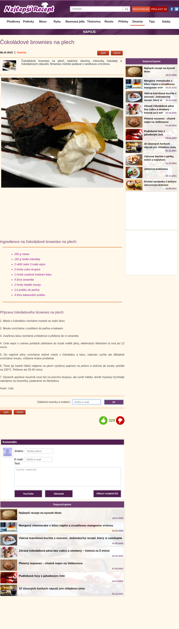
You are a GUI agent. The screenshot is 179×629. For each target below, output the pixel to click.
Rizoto (109, 21)
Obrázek (59, 493)
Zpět (103, 52)
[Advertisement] (151, 252)
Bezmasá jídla (75, 21)
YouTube (28, 493)
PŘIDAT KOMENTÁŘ (107, 493)
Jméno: (33, 451)
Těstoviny (94, 21)
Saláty (166, 21)
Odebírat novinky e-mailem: (69, 402)
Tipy (152, 21)
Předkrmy (13, 21)
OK (113, 402)
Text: (17, 463)
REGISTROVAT (141, 9)
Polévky (28, 21)
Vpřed (116, 52)
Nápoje (89, 32)
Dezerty (137, 21)
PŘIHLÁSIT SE (159, 9)
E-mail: (33, 459)
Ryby (57, 21)
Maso (43, 21)
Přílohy (123, 21)
